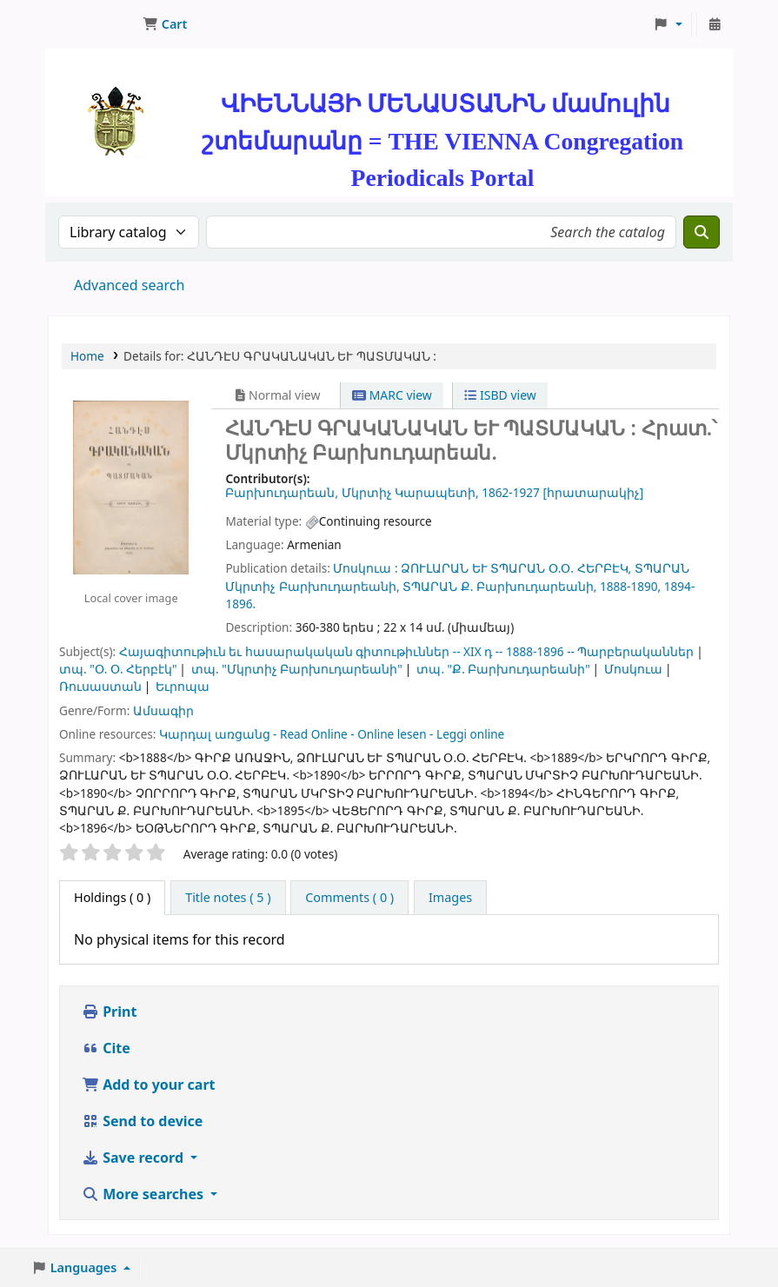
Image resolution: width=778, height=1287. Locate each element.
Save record (134, 1157)
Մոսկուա (633, 668)
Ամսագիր (163, 710)
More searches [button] (144, 1194)
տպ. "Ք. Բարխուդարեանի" (502, 668)
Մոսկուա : (365, 568)
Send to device (142, 1121)
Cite (106, 1048)
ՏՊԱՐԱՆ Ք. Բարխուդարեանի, (499, 586)
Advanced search (129, 285)
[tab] (227, 897)
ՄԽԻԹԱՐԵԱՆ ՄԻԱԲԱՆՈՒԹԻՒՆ (92, 24)
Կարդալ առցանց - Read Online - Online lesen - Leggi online (331, 734)
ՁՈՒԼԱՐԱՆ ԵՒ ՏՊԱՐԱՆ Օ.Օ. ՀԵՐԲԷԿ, (516, 568)
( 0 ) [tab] (112, 897)
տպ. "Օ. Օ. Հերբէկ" (118, 668)
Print (109, 1011)
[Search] (701, 232)
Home (87, 356)
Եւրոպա (182, 686)
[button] (165, 24)
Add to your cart (149, 1084)
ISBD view (499, 395)
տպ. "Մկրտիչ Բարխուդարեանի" (296, 668)
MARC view (392, 395)
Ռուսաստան (100, 686)
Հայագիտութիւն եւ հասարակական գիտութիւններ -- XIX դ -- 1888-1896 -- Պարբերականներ (407, 651)
